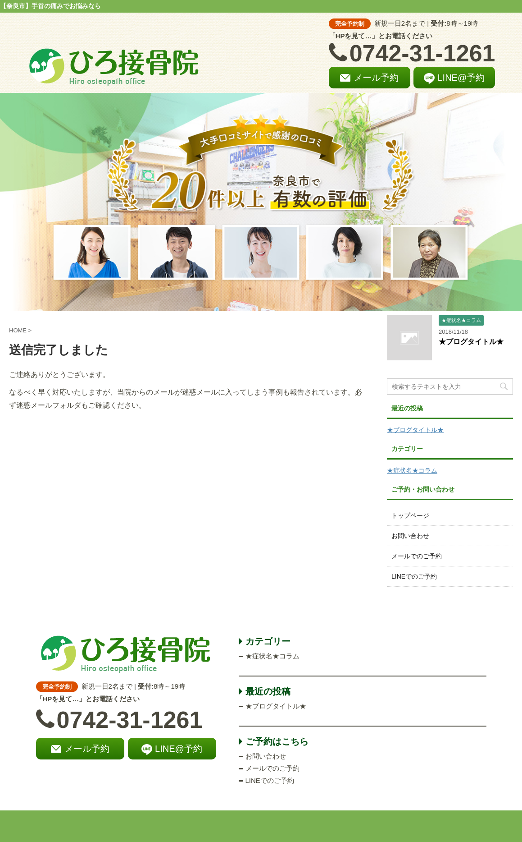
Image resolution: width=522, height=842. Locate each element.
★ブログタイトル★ (471, 341)
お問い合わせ (410, 535)
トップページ (410, 515)
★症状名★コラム (412, 470)
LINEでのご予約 (414, 576)
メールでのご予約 (416, 556)
